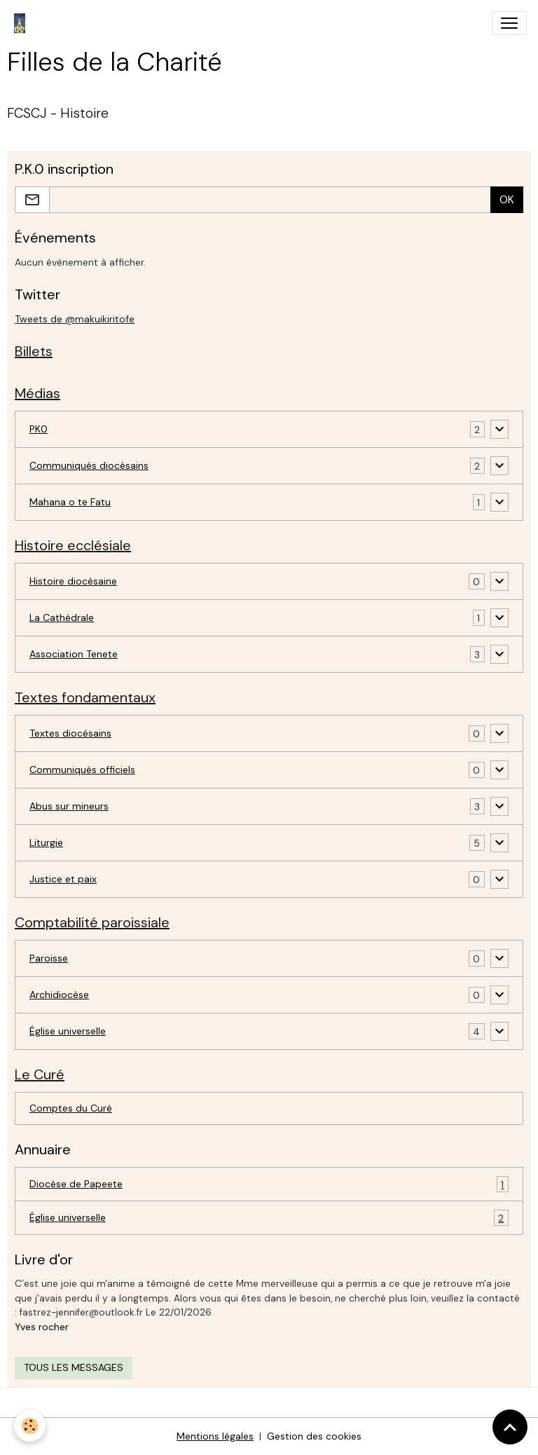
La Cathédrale (61, 617)
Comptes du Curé (70, 1108)
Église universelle (67, 1031)
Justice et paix (63, 879)
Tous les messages (73, 1367)
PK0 (38, 429)
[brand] (22, 23)
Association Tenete (73, 654)
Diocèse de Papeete (269, 1184)
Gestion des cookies (314, 1436)
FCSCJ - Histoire (58, 113)
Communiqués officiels (82, 769)
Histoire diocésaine (73, 581)
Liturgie (46, 842)
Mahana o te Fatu (70, 502)
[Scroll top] (509, 1426)
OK (506, 199)
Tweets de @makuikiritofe (74, 319)
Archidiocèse (59, 994)
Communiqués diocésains (89, 465)
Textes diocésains (70, 733)
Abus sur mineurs (69, 806)
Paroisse (48, 958)
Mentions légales (215, 1436)
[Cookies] (30, 1426)
